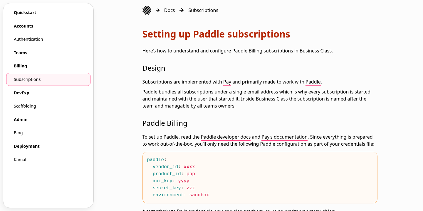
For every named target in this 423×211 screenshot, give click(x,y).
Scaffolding (25, 106)
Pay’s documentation (284, 137)
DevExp (21, 93)
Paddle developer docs (226, 137)
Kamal (20, 159)
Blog (18, 132)
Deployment (27, 146)
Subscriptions (27, 79)
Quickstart (25, 12)
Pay (227, 82)
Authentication (28, 39)
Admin (21, 119)
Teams (20, 52)
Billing (20, 66)
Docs (169, 10)
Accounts (23, 26)
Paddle (313, 82)
